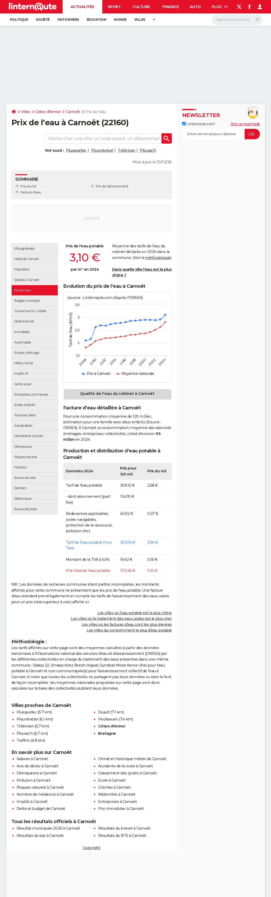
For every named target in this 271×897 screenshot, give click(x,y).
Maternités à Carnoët (116, 794)
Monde (120, 20)
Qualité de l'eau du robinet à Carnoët (117, 393)
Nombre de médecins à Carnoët (45, 794)
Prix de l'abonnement (112, 186)
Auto (195, 6)
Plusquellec (76, 150)
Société (43, 20)
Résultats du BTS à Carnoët (122, 835)
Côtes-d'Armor (48, 111)
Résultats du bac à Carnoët (40, 835)
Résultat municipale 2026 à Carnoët (48, 828)
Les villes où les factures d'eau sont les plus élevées (127, 624)
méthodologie (157, 257)
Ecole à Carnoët (112, 780)
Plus (220, 6)
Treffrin (23, 740)
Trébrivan (126, 150)
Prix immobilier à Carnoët (121, 808)
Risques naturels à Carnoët (40, 787)
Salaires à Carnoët (32, 758)
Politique (19, 20)
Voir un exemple (245, 124)
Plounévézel (102, 150)
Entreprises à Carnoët (117, 801)
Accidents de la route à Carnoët (125, 766)
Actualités (82, 6)
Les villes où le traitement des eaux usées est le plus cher (121, 618)
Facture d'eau (30, 192)
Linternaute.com (198, 124)
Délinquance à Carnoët (37, 773)
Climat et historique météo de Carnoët (132, 758)
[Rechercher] (237, 20)
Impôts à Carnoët (32, 801)
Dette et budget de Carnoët (41, 808)
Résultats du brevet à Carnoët (124, 828)
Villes (139, 20)
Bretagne (107, 733)
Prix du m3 (28, 186)
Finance (171, 6)
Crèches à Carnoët (114, 787)
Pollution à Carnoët (33, 780)
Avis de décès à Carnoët (37, 766)
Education (96, 20)
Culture (141, 6)
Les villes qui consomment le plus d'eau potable (129, 630)
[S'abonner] (221, 134)
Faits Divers (68, 20)
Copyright (91, 847)
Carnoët (73, 111)
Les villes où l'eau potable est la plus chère (134, 613)
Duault (104, 712)
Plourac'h (148, 150)
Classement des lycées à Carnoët (127, 773)
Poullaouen (108, 719)
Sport (114, 6)
